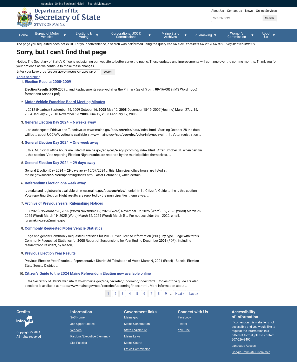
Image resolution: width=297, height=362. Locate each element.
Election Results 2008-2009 (48, 81)
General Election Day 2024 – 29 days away (60, 162)
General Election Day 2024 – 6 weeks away (60, 122)
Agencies (47, 3)
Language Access (244, 346)
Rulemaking (204, 37)
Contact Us (234, 11)
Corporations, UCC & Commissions (127, 37)
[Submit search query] (270, 18)
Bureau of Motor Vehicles (48, 37)
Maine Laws (132, 336)
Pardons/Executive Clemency (90, 336)
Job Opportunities (82, 324)
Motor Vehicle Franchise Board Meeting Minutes (65, 102)
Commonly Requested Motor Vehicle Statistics (63, 228)
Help (80, 3)
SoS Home (77, 317)
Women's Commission (238, 37)
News (249, 11)
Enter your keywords (31, 71)
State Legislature (135, 330)
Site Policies (78, 343)
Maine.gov (131, 317)
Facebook (184, 317)
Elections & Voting (85, 37)
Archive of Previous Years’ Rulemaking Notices (64, 203)
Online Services (65, 3)
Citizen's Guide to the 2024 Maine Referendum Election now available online (88, 273)
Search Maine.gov (99, 3)
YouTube (184, 330)
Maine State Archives (171, 37)
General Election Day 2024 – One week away (62, 142)
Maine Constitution (137, 324)
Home (23, 35)
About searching (28, 77)
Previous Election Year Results (50, 253)
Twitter (182, 324)
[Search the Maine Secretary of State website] (233, 18)
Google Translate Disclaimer (251, 352)
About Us (217, 11)
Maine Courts (133, 343)
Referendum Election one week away (55, 183)
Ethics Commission (137, 349)
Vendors (76, 330)
